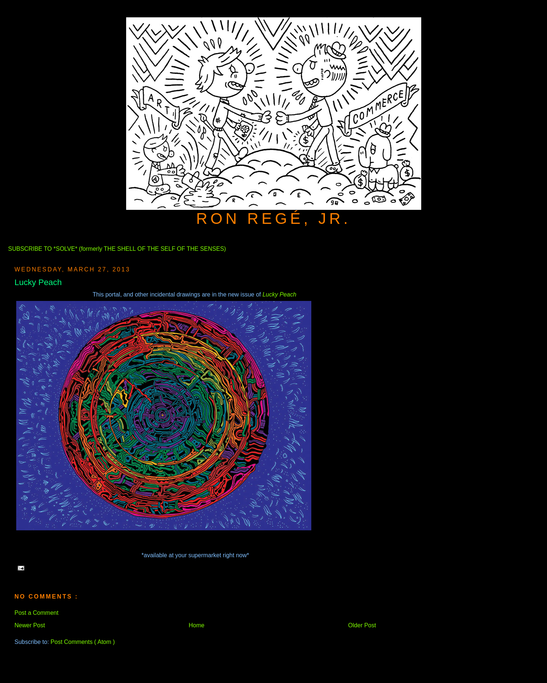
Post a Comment (36, 613)
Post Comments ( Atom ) (83, 642)
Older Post (362, 625)
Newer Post (29, 625)
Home (197, 625)
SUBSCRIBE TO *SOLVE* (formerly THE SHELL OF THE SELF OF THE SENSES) (117, 249)
